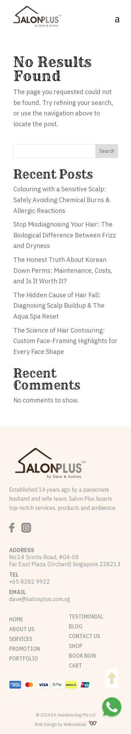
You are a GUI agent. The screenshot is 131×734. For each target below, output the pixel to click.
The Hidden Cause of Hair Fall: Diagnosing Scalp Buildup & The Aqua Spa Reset (58, 305)
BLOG (75, 626)
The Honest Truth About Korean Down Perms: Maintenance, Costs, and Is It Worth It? (62, 270)
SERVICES (20, 638)
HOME (16, 619)
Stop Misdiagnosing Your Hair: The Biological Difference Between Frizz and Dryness (64, 235)
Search (106, 151)
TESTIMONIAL (86, 616)
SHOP (75, 645)
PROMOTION (24, 648)
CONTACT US (84, 636)
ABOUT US (22, 629)
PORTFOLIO (23, 658)
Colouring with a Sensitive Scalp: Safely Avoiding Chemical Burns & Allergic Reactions (61, 199)
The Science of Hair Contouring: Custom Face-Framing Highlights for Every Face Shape (65, 341)
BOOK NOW (82, 655)
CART (75, 665)
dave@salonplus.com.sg (39, 599)
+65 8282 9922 (29, 581)
